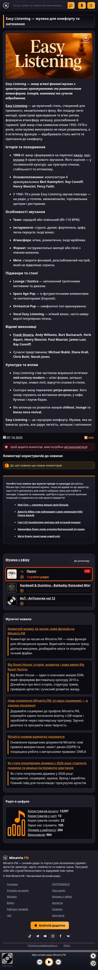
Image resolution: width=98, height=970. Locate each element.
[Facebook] (60, 936)
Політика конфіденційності (43, 945)
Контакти (58, 915)
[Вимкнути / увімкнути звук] (93, 956)
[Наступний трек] (58, 962)
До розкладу (81, 560)
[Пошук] (43, 5)
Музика (12, 896)
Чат (9, 915)
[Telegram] (37, 936)
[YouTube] (45, 936)
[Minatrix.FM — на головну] (6, 5)
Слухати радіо (38, 577)
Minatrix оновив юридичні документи (36, 737)
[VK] (68, 936)
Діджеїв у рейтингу (42, 830)
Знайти (70, 5)
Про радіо (58, 890)
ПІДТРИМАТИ (61, 884)
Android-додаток (49, 925)
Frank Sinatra (23, 335)
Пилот (31, 571)
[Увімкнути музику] (49, 962)
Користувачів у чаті (42, 816)
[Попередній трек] (39, 962)
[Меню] (91, 5)
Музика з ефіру (62, 896)
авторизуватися (75, 447)
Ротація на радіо (18, 890)
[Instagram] (52, 936)
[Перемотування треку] (59, 590)
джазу (78, 155)
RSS (89, 437)
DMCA (67, 945)
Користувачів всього (43, 811)
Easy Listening (16, 106)
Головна (12, 884)
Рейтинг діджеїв (17, 909)
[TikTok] (29, 936)
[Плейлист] (93, 963)
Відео (10, 903)
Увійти (81, 5)
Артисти (57, 903)
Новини (57, 909)
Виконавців (36, 835)
